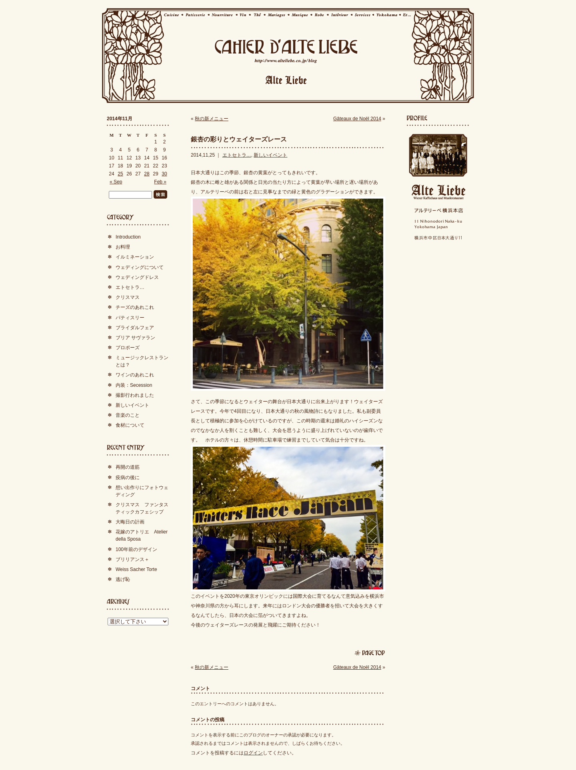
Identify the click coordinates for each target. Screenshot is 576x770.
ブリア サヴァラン (135, 337)
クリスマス (128, 297)
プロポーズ (128, 347)
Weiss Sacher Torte (136, 569)
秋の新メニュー (211, 118)
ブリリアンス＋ (132, 559)
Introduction (128, 237)
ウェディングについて (140, 267)
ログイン (253, 753)
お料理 (123, 247)
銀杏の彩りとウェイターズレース (239, 139)
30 (164, 174)
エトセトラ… (236, 155)
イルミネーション (135, 257)
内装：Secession (134, 385)
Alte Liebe (438, 192)
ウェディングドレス (137, 277)
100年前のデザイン (136, 549)
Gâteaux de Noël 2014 (357, 118)
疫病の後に (128, 477)
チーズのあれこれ (135, 307)
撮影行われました (135, 395)
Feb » (160, 182)
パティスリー (130, 317)
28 (146, 174)
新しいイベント (270, 155)
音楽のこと (128, 415)
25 (120, 174)
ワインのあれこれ (135, 375)
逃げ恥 (123, 579)
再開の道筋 (128, 467)
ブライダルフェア (135, 327)
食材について (130, 425)
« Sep (116, 182)
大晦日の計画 (130, 522)
